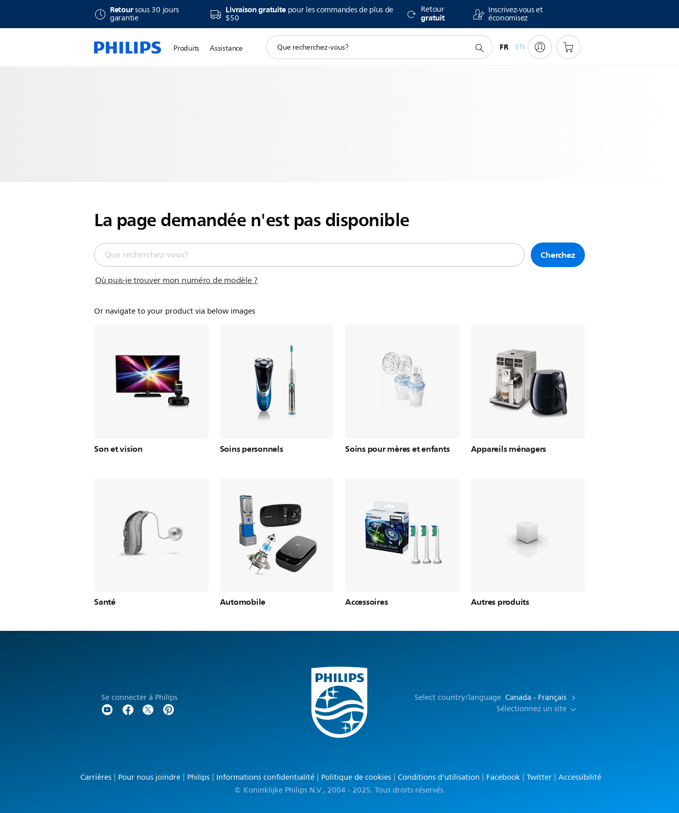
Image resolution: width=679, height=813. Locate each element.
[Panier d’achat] (568, 47)
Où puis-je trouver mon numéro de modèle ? (176, 280)
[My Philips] (540, 47)
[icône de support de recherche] (479, 47)
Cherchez (557, 255)
